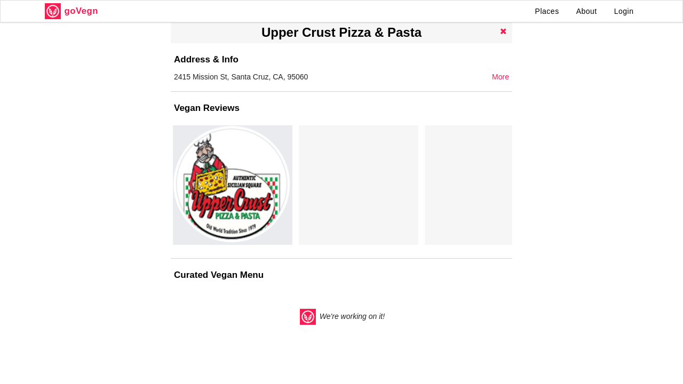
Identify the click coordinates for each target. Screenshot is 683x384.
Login (624, 11)
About (586, 11)
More (500, 77)
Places (547, 11)
